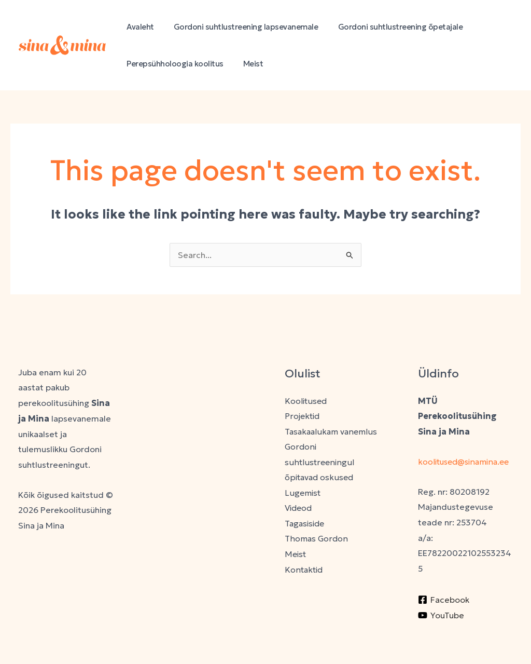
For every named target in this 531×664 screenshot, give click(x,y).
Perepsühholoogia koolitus (172, 64)
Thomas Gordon (316, 539)
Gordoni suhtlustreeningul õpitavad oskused (320, 462)
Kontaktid (304, 570)
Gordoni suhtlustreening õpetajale (389, 27)
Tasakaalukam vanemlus (332, 431)
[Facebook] (443, 615)
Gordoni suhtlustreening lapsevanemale (239, 27)
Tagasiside (306, 524)
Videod (299, 509)
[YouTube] (441, 630)
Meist (247, 64)
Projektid (303, 416)
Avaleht (138, 27)
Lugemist (303, 493)
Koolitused (306, 401)
